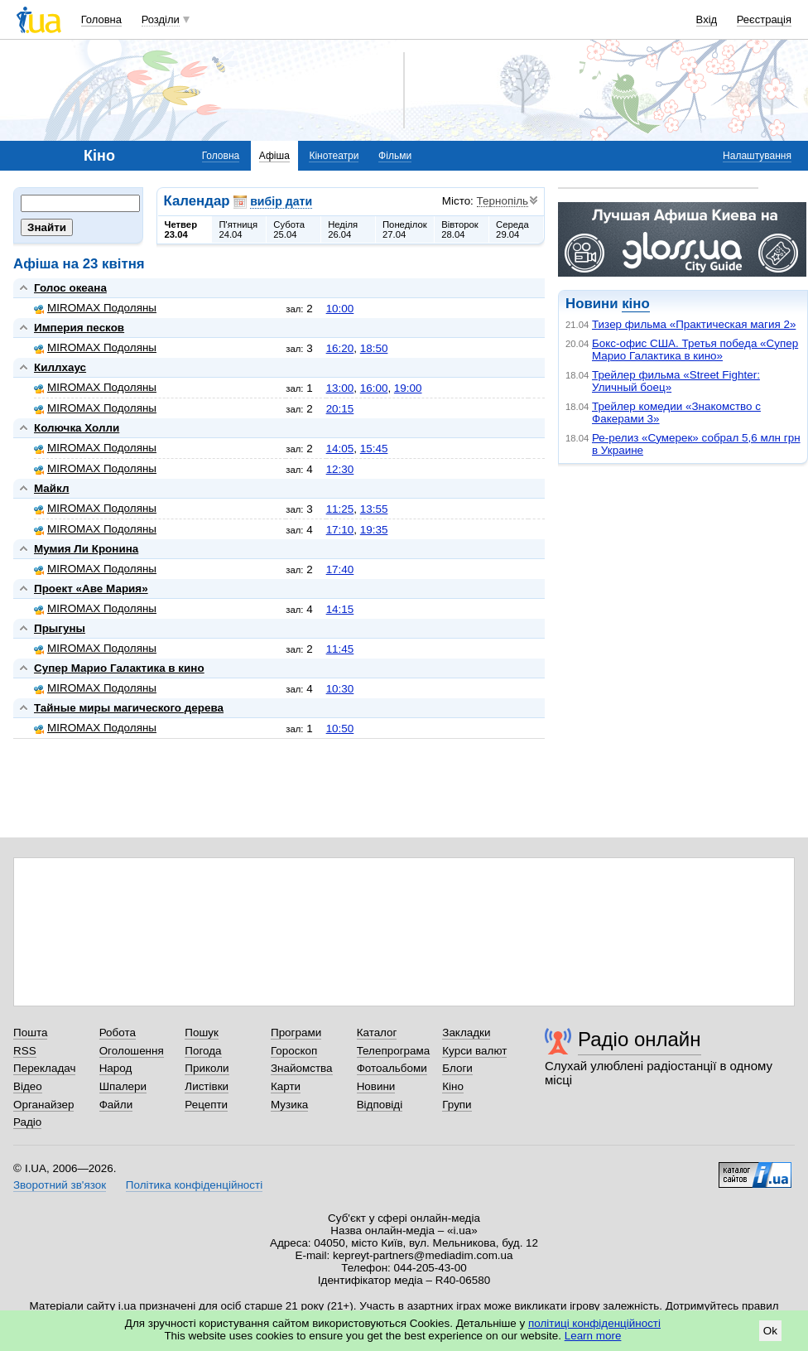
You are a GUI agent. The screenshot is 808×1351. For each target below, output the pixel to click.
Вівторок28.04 (460, 229)
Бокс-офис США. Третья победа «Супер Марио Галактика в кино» (695, 349)
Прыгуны (59, 628)
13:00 (340, 388)
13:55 (374, 509)
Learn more (593, 1335)
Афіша (274, 156)
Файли (116, 1104)
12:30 (340, 469)
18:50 (374, 348)
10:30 (340, 689)
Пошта (30, 1032)
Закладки (466, 1032)
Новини (376, 1086)
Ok (770, 1330)
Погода (203, 1051)
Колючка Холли (76, 428)
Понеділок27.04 (404, 229)
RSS (24, 1051)
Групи (456, 1104)
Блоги (457, 1068)
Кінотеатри (333, 156)
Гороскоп (294, 1051)
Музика (289, 1104)
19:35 (374, 530)
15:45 (374, 448)
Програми (296, 1032)
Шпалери (123, 1086)
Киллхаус (60, 367)
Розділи (161, 19)
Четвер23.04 (181, 229)
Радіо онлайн (639, 1039)
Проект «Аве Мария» (91, 588)
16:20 (340, 348)
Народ (115, 1068)
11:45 (340, 649)
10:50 (340, 728)
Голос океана (70, 288)
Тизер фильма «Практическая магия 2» (694, 324)
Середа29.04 (512, 229)
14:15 (340, 609)
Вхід (707, 19)
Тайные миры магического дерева (129, 708)
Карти (286, 1086)
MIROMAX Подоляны (95, 308)
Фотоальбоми (392, 1068)
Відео (27, 1086)
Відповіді (380, 1104)
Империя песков (79, 327)
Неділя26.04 (343, 229)
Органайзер (43, 1104)
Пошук (202, 1032)
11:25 (340, 509)
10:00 (340, 308)
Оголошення (131, 1051)
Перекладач (44, 1068)
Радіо (27, 1122)
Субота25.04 (289, 229)
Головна (101, 19)
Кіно (453, 1086)
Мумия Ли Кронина (86, 549)
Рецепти (206, 1104)
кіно (635, 303)
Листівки (206, 1086)
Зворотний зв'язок (59, 1185)
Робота (117, 1032)
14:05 (340, 448)
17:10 (340, 530)
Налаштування (757, 156)
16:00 (374, 388)
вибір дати (281, 201)
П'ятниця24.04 (238, 229)
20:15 (340, 409)
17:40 (340, 569)
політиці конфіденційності (594, 1323)
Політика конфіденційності (194, 1185)
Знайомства (302, 1068)
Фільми (394, 156)
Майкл (52, 488)
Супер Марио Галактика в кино (119, 668)
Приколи (206, 1068)
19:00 (408, 388)
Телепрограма (393, 1051)
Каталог (377, 1032)
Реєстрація (764, 19)
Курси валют (474, 1051)
